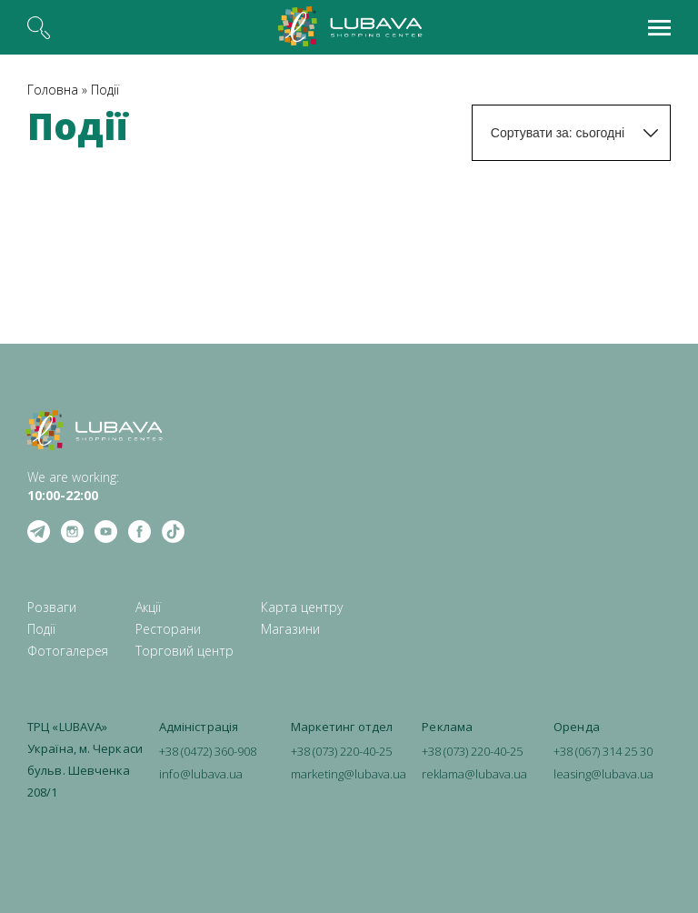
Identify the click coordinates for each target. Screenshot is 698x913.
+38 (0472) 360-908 (207, 751)
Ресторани (168, 628)
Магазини (290, 628)
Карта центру (302, 607)
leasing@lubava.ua (603, 774)
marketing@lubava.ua (348, 774)
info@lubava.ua (201, 774)
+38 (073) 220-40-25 (341, 751)
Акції (148, 607)
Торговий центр (184, 650)
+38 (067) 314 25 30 (603, 751)
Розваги (51, 607)
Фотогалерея (67, 650)
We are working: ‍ (73, 486)
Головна (52, 89)
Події (105, 89)
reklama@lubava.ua (474, 774)
